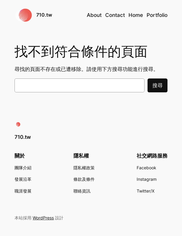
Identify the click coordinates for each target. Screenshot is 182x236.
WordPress (43, 217)
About (94, 15)
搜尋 (157, 85)
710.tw (44, 15)
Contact (115, 15)
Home (135, 15)
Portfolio (157, 15)
